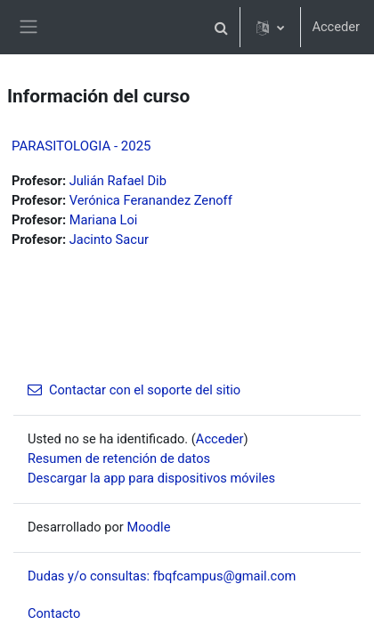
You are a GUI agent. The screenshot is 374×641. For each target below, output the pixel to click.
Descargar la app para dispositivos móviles (151, 478)
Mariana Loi (103, 220)
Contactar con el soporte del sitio (134, 390)
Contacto (54, 613)
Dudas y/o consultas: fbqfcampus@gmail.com (162, 576)
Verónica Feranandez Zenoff (150, 200)
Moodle (148, 527)
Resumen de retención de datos (119, 458)
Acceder (336, 27)
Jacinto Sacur (109, 239)
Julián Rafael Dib (118, 181)
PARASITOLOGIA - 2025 (81, 146)
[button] (221, 27)
